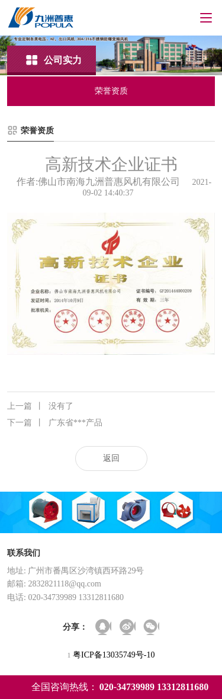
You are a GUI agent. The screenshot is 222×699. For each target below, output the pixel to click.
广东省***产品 (54, 423)
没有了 (40, 406)
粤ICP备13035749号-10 (114, 654)
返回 (111, 458)
